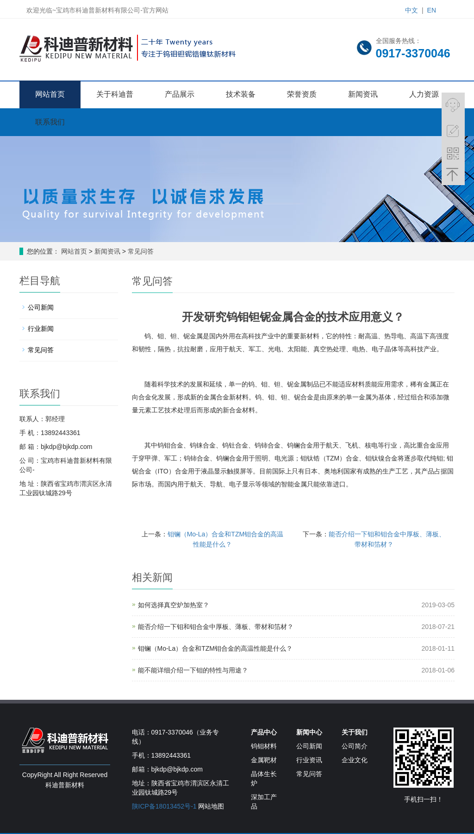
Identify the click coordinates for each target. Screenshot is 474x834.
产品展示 (179, 94)
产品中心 (264, 732)
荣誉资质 (302, 94)
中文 (411, 10)
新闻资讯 (363, 94)
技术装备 (241, 94)
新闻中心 (309, 732)
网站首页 (50, 94)
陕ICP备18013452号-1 (164, 806)
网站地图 (211, 806)
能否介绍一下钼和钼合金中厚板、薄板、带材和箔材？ (215, 626)
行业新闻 (41, 328)
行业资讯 (309, 760)
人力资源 (424, 94)
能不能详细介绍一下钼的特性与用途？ (193, 670)
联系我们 (50, 122)
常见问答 (140, 251)
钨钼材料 (264, 746)
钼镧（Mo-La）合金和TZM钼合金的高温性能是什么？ (215, 648)
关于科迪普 (114, 94)
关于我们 (355, 732)
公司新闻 (41, 307)
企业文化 (355, 760)
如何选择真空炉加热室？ (173, 605)
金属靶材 (264, 760)
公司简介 (355, 746)
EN (431, 10)
